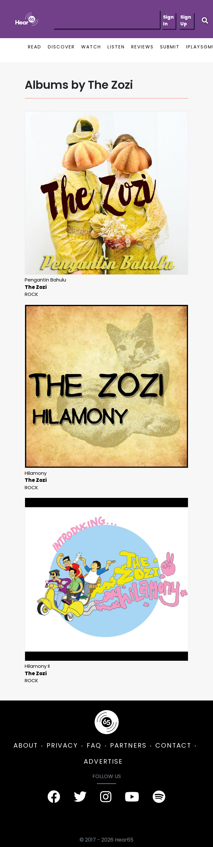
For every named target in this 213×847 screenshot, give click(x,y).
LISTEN (116, 47)
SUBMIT (170, 47)
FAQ (94, 745)
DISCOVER (61, 47)
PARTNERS (128, 745)
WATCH (91, 47)
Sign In (168, 20)
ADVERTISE (103, 761)
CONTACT (173, 745)
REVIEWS (142, 47)
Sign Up (185, 20)
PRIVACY (62, 745)
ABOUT (25, 745)
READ (34, 47)
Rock (31, 294)
